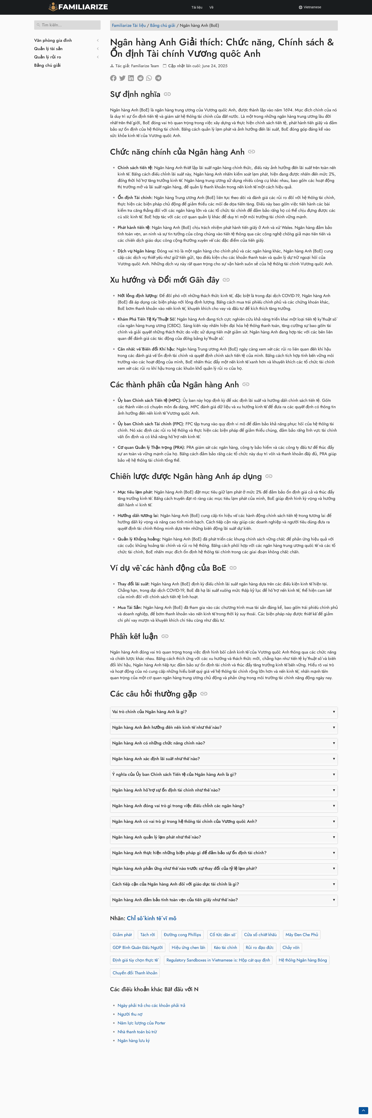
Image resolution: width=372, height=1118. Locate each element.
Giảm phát (122, 935)
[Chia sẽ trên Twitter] (123, 76)
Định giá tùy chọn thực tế (135, 960)
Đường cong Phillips (182, 935)
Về (211, 7)
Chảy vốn (291, 947)
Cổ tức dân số (222, 935)
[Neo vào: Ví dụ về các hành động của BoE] (233, 568)
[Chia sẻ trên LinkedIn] (132, 76)
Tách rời (147, 935)
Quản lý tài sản (48, 49)
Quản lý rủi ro (47, 57)
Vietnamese (309, 7)
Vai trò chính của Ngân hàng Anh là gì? (149, 712)
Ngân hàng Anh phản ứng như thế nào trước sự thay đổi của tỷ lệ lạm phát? (184, 868)
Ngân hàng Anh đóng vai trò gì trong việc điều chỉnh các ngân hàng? (178, 806)
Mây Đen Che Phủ (302, 935)
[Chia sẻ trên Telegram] (159, 76)
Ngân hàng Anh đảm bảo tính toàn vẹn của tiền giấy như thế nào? (175, 900)
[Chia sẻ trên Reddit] (141, 76)
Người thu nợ (130, 1014)
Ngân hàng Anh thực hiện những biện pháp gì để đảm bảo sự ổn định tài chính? (189, 853)
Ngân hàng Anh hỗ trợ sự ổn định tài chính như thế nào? (166, 790)
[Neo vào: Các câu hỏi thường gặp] (204, 694)
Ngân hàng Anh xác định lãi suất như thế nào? (156, 759)
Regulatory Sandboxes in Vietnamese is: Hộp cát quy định (218, 960)
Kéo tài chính (225, 947)
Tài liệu (196, 7)
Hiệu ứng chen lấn (188, 947)
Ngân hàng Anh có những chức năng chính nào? (158, 743)
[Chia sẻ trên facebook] (114, 76)
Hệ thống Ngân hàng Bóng (303, 960)
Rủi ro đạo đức (260, 947)
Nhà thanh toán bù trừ (137, 1032)
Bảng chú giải (47, 65)
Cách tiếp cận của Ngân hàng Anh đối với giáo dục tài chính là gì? (175, 884)
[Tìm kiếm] (67, 25)
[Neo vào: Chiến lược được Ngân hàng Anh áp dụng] (269, 476)
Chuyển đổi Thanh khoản (135, 973)
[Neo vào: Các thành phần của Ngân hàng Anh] (246, 384)
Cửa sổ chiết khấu (260, 935)
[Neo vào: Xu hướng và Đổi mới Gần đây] (226, 280)
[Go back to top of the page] (363, 1110)
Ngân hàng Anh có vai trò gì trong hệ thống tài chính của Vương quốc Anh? (184, 821)
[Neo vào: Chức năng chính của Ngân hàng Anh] (251, 152)
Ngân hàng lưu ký (134, 1040)
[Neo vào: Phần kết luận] (165, 636)
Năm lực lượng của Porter (141, 1023)
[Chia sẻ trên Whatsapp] (150, 76)
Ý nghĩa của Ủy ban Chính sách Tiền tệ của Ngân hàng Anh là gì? (174, 774)
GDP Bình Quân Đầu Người (138, 947)
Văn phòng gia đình (53, 40)
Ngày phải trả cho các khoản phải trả (151, 1005)
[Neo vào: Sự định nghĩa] (167, 94)
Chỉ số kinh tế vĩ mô (152, 918)
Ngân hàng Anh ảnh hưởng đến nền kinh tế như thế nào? (167, 727)
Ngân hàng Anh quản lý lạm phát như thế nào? (156, 837)
